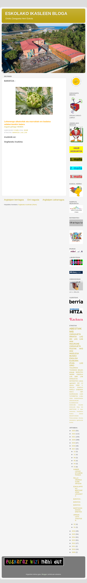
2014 (74, 537)
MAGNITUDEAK (74, 416)
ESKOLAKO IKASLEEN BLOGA (36, 13)
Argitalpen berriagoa (14, 200)
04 (75, 463)
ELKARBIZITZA (73, 403)
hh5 (71, 331)
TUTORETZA (73, 396)
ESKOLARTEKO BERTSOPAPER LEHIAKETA (78, 491)
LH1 (76, 339)
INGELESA (74, 353)
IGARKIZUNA (73, 394)
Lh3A (81, 394)
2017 (74, 449)
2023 (74, 431)
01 (75, 527)
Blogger (44, 574)
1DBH (77, 385)
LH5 (70, 376)
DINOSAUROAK (74, 400)
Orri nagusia (33, 200)
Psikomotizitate (73, 418)
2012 (74, 543)
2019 (74, 443)
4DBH (71, 398)
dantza (71, 385)
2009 (74, 552)
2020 (74, 440)
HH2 (71, 351)
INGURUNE (74, 344)
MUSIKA (73, 356)
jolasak (71, 372)
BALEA (80, 370)
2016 (74, 531)
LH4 (25, 132)
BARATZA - (77, 499)
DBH (76, 376)
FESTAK (73, 349)
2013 (74, 540)
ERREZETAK (73, 379)
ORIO (71, 365)
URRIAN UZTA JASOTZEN (77, 517)
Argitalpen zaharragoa (53, 200)
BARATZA (16, 132)
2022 (74, 434)
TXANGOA (73, 370)
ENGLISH (73, 358)
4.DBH (81, 396)
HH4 (71, 341)
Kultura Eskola (76, 413)
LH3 (22, 132)
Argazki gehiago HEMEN (13, 127)
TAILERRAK (73, 368)
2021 (74, 437)
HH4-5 (71, 392)
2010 (74, 549)
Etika (78, 407)
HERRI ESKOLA (76, 374)
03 (75, 467)
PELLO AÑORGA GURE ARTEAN (77, 481)
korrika (71, 422)
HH (70, 339)
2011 (74, 546)
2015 (74, 534)
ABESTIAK (75, 328)
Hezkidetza (80, 411)
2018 (74, 446)
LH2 (81, 337)
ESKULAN (72, 407)
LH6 (81, 376)
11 (75, 454)
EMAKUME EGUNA (76, 405)
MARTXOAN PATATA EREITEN (77, 510)
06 (75, 457)
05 (75, 460)
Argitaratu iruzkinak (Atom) (27, 204)
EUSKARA (73, 361)
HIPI (81, 392)
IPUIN (71, 363)
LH (82, 383)
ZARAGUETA (75, 346)
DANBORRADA (78, 398)
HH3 (81, 349)
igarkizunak (80, 420)
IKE (78, 383)
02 (75, 524)
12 (75, 451)
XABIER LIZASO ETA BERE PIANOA (78, 472)
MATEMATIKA (73, 381)
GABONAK (79, 389)
